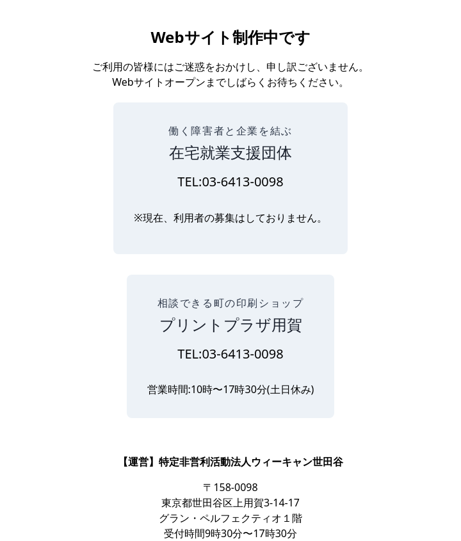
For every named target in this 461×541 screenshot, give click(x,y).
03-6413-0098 (242, 181)
